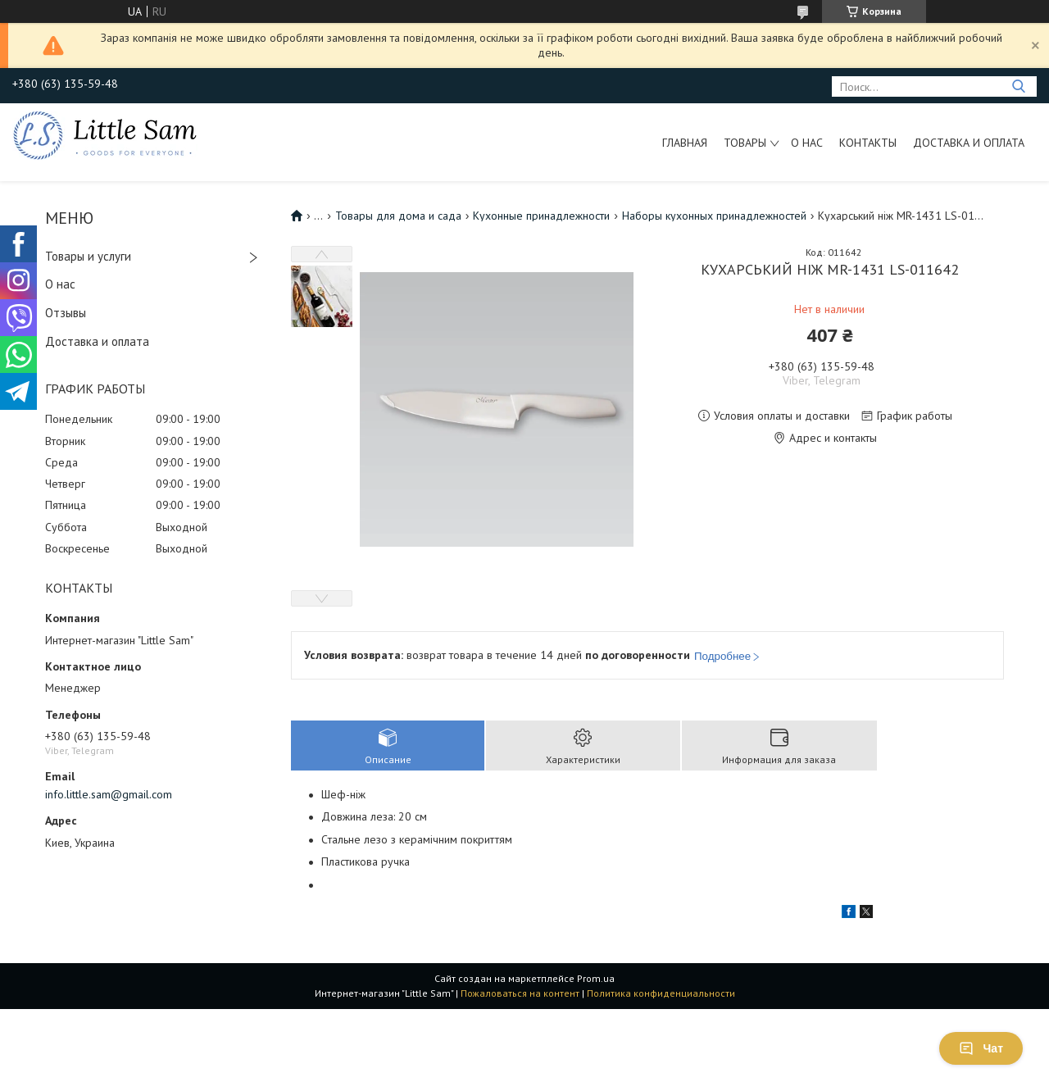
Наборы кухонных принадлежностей (714, 215)
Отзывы (65, 312)
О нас (807, 142)
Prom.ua (596, 978)
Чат (981, 1048)
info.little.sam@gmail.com (108, 794)
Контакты (868, 142)
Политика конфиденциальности (661, 993)
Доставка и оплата (968, 142)
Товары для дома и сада (398, 215)
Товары (745, 142)
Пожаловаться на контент (520, 993)
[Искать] (1018, 86)
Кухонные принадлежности (541, 215)
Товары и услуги (88, 256)
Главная (684, 142)
